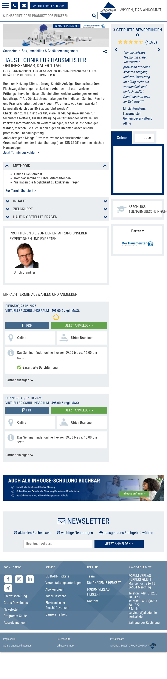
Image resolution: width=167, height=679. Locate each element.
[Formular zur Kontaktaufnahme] (24, 5)
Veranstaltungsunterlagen (62, 583)
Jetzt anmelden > (79, 325)
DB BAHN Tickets (57, 576)
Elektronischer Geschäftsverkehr (57, 605)
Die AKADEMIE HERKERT (104, 583)
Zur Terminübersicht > (21, 191)
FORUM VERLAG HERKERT (98, 591)
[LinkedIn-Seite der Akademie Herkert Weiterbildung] (30, 578)
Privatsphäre (117, 639)
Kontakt (92, 601)
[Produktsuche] (49, 15)
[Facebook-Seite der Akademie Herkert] (8, 578)
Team (91, 576)
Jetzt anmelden (137, 184)
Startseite (10, 51)
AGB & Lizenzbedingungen (17, 645)
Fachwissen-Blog (15, 596)
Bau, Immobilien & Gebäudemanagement (50, 51)
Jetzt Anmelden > (119, 544)
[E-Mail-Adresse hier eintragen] (57, 544)
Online (122, 137)
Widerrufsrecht (55, 596)
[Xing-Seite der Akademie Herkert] (8, 588)
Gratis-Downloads (16, 603)
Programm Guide (15, 616)
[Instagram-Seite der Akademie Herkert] (19, 578)
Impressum (9, 639)
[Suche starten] (94, 15)
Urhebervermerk (65, 645)
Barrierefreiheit (56, 614)
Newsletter (11, 609)
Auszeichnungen (15, 622)
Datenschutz (63, 639)
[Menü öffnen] (5, 5)
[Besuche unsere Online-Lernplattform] (49, 5)
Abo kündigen (54, 589)
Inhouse (145, 137)
